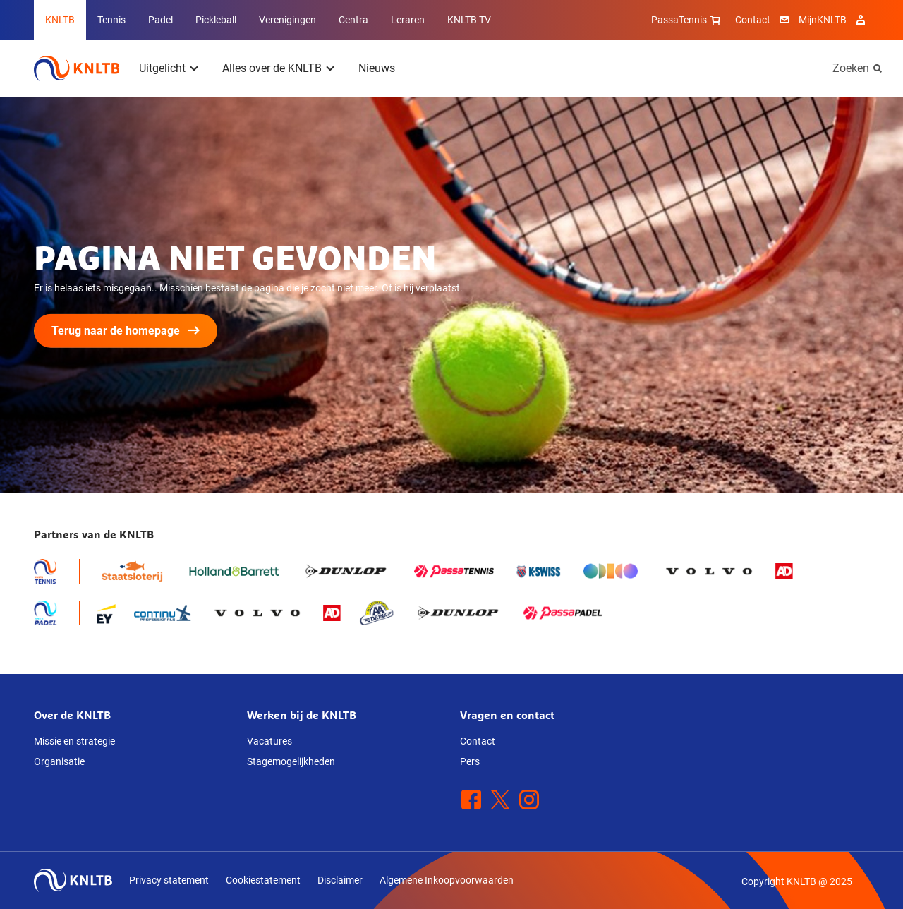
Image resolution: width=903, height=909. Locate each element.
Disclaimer (340, 880)
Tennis (111, 19)
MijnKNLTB (823, 19)
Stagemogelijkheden (291, 761)
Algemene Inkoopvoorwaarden (447, 880)
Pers (470, 761)
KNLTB (60, 19)
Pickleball (215, 19)
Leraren (408, 19)
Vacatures (269, 741)
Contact (752, 19)
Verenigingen (287, 19)
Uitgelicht (162, 68)
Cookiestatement (263, 880)
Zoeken (850, 68)
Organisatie (59, 761)
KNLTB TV (469, 19)
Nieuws (376, 68)
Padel (160, 19)
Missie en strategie (74, 741)
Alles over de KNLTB (272, 68)
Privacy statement (169, 880)
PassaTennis (687, 19)
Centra (353, 19)
